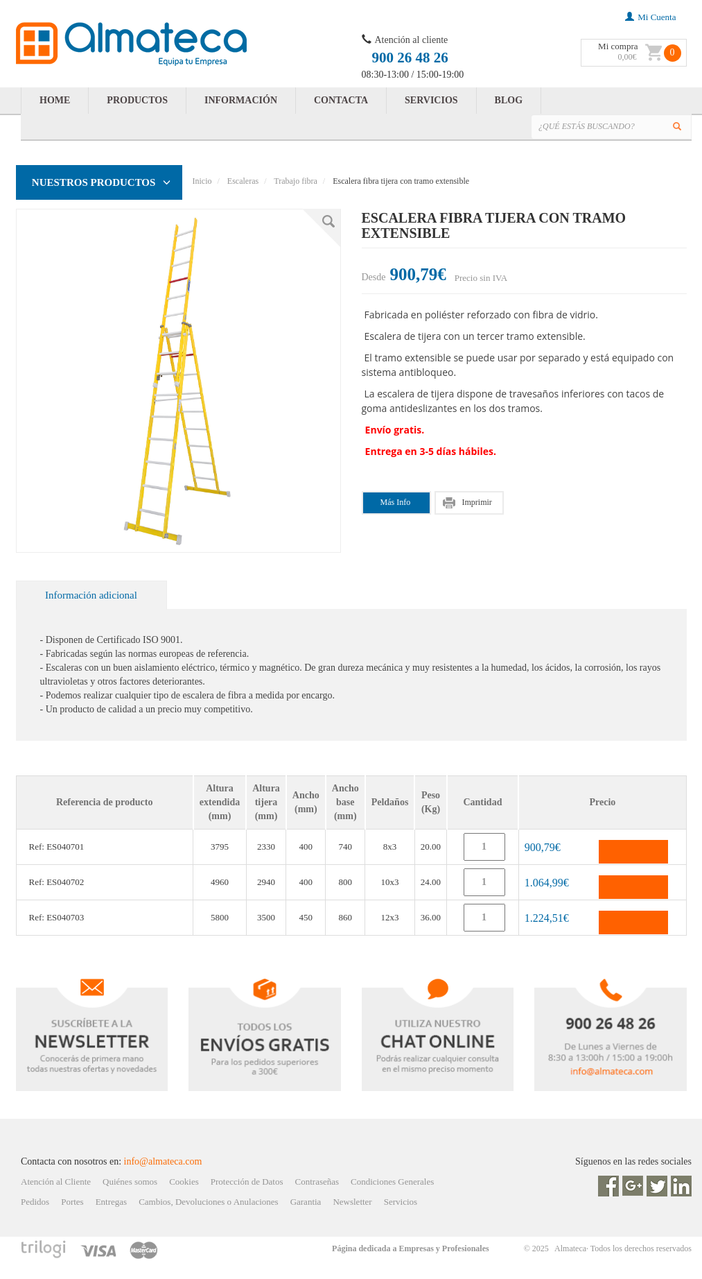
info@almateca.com (163, 1161)
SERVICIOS (431, 100)
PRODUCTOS (137, 100)
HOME (55, 100)
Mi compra (618, 46)
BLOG (509, 100)
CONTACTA (341, 100)
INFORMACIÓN (240, 100)
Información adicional (91, 595)
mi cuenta (650, 17)
